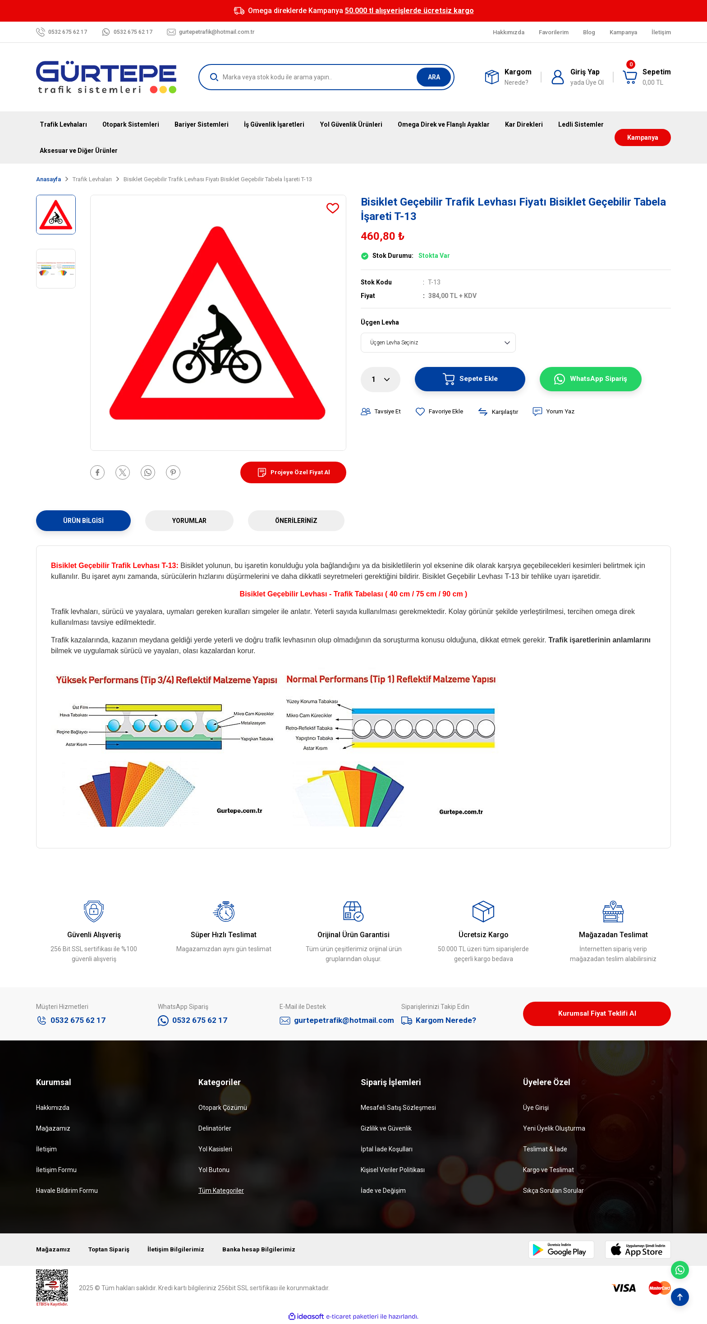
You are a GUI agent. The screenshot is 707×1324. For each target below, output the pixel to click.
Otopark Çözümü (222, 1108)
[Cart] (647, 77)
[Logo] (106, 77)
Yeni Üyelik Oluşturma (554, 1129)
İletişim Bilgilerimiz (180, 1250)
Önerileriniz (296, 520)
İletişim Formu (56, 1170)
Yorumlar (189, 520)
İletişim (46, 1150)
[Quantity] (380, 379)
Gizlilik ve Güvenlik (386, 1129)
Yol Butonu (214, 1170)
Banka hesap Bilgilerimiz (264, 1250)
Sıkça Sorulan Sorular (553, 1191)
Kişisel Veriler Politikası (393, 1170)
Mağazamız (53, 1129)
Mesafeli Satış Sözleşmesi (398, 1108)
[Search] (326, 77)
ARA (434, 77)
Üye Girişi (536, 1108)
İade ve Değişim (383, 1191)
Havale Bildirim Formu (67, 1191)
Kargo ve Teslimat (548, 1170)
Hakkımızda (52, 1108)
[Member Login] (577, 77)
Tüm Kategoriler (221, 1191)
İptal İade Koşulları (387, 1150)
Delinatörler (214, 1129)
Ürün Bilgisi (83, 520)
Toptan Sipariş (111, 1250)
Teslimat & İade (545, 1150)
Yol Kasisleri (215, 1150)
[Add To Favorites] (332, 208)
